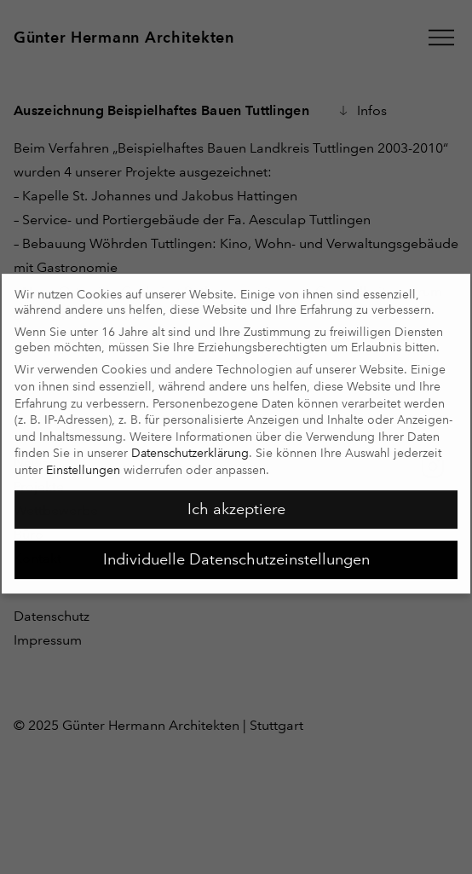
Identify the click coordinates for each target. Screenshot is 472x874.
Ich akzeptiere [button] (236, 503)
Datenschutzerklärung (190, 446)
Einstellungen (83, 464)
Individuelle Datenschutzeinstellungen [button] (236, 553)
